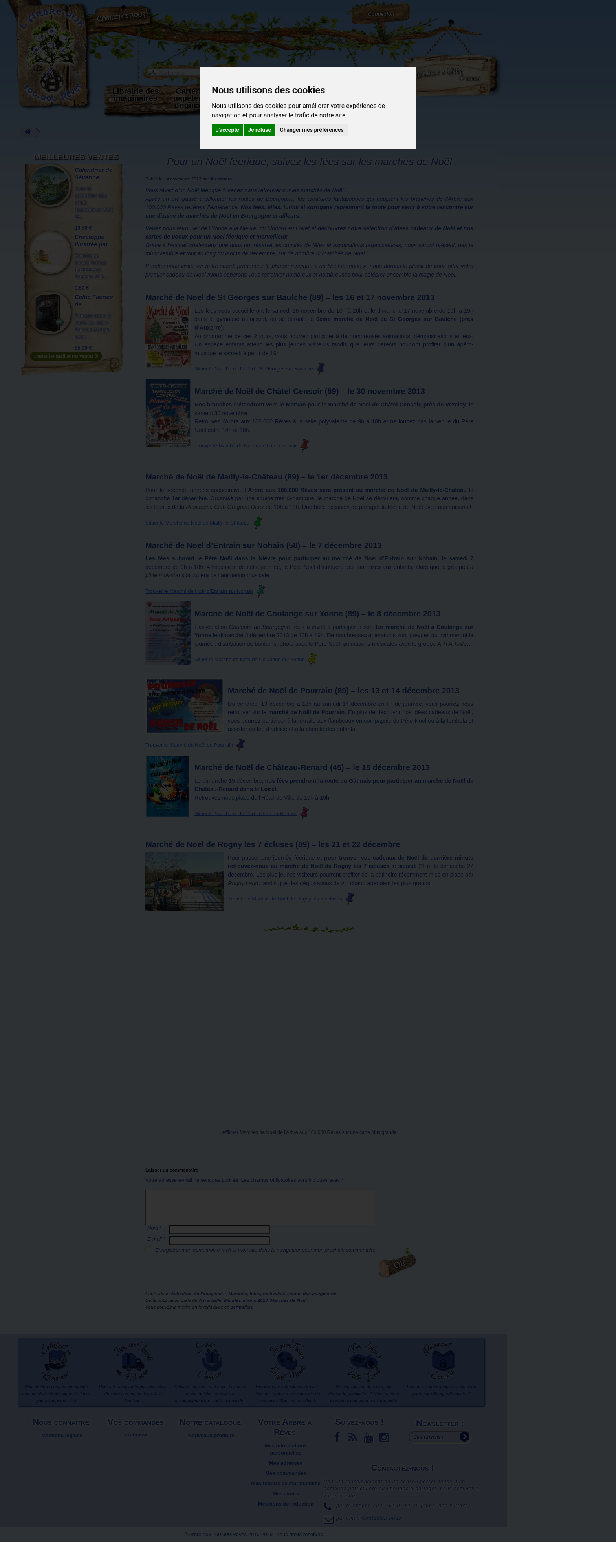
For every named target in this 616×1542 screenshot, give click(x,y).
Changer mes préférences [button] (312, 130)
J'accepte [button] (227, 130)
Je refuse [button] (259, 130)
